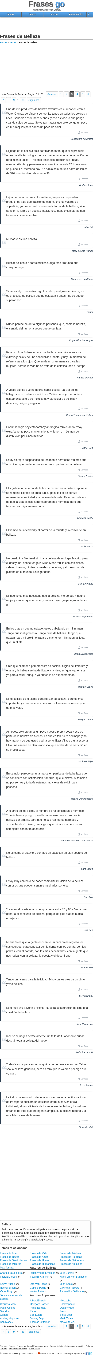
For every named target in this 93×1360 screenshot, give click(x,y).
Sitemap (68, 1353)
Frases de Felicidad (71, 1257)
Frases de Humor (40, 1260)
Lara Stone (87, 868)
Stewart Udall (86, 1127)
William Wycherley (83, 616)
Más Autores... (68, 1322)
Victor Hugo (6, 1291)
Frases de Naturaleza (72, 1260)
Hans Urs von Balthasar (73, 1276)
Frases (10, 14)
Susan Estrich (85, 476)
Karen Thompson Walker (79, 415)
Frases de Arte (8, 1253)
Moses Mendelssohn (82, 798)
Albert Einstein (38, 1300)
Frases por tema (24, 1346)
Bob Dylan (36, 1314)
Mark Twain (66, 1318)
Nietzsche (65, 1300)
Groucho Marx (8, 1304)
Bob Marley (6, 1322)
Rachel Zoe (87, 447)
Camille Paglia (38, 1287)
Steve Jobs (66, 1314)
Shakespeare (67, 1304)
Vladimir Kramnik (84, 1052)
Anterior (51, 94)
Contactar (57, 1353)
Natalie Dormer (85, 377)
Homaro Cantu (85, 518)
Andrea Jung (86, 185)
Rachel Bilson (8, 1287)
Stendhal (5, 1311)
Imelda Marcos (8, 1276)
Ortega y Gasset (39, 1304)
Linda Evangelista (83, 653)
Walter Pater (37, 1291)
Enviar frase (34, 1348)
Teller (90, 312)
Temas (32, 14)
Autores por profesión (74, 1346)
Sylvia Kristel (86, 995)
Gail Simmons (85, 583)
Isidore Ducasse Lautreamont (77, 840)
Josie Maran (86, 1085)
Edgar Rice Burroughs (81, 340)
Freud (63, 1311)
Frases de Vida (38, 1253)
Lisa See (88, 930)
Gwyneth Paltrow (69, 1287)
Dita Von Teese (38, 1284)
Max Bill (89, 227)
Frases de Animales (71, 1264)
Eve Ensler (87, 967)
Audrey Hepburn (9, 1318)
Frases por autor (40, 1346)
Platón (33, 1311)
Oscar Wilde (67, 1307)
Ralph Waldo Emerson (42, 1273)
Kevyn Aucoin (7, 1284)
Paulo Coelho (7, 1307)
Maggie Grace (85, 686)
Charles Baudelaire (11, 1273)
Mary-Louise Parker (82, 250)
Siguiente (33, 100)
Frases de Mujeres (10, 1264)
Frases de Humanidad (42, 1264)
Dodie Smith (86, 546)
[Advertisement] (46, 26)
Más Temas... (7, 1267)
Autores (54, 14)
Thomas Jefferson (40, 1322)
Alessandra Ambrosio (81, 138)
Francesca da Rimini (82, 279)
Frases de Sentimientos (13, 1260)
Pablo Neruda (38, 1307)
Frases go (16, 1353)
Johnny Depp (37, 1318)
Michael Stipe (85, 761)
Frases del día (75, 14)
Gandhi (4, 1314)
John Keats (66, 1284)
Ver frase (83, 132)
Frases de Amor (39, 1257)
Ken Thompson (85, 1024)
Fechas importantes (18, 1348)
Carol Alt (88, 897)
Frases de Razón (9, 1257)
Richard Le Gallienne (72, 1291)
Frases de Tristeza (70, 1253)
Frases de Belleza (20, 36)
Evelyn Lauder (85, 719)
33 (23, 100)
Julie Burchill (67, 1273)
